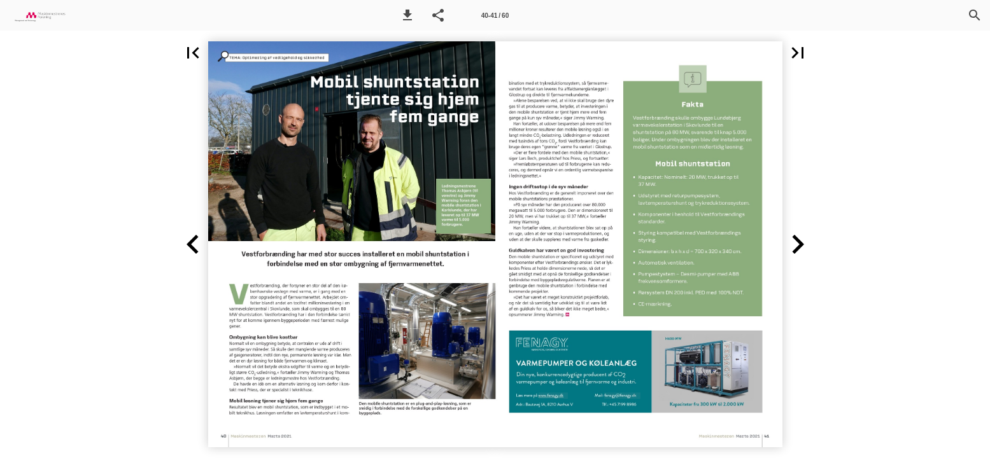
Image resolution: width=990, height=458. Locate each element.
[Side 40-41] (494, 15)
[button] (407, 15)
